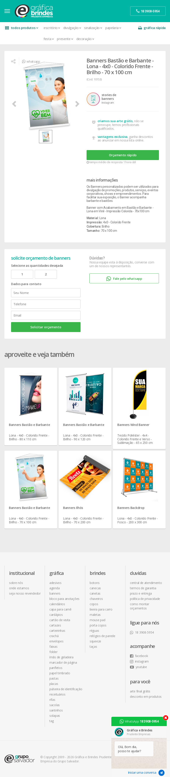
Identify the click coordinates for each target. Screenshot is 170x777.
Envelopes (56, 641)
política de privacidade (145, 599)
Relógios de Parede (102, 636)
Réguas (94, 630)
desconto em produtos (146, 696)
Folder (53, 652)
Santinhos (56, 710)
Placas (53, 684)
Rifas (52, 700)
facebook (139, 656)
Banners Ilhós (73, 508)
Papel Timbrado (59, 673)
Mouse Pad (97, 620)
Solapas (54, 715)
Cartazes (55, 625)
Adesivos (55, 583)
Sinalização (93, 27)
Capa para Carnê (60, 609)
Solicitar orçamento (45, 327)
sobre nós (16, 583)
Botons (94, 583)
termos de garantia (143, 588)
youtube (138, 667)
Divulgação (72, 27)
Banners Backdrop (130, 508)
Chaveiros (96, 599)
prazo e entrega (141, 593)
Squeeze (95, 641)
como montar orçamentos (139, 606)
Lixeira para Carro (101, 609)
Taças (93, 646)
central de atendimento (146, 583)
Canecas (95, 588)
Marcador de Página (63, 662)
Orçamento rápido (123, 155)
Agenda (54, 588)
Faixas (53, 646)
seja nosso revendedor (25, 593)
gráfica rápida (152, 27)
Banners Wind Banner (133, 425)
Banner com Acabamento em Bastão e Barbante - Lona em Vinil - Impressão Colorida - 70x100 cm (120, 209)
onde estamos (19, 588)
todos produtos (21, 27)
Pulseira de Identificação (65, 689)
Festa (49, 39)
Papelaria (113, 27)
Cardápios (56, 615)
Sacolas (54, 705)
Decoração (85, 39)
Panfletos (55, 668)
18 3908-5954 (142, 632)
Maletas (95, 615)
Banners (54, 593)
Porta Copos (98, 625)
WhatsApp (138, 721)
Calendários (57, 604)
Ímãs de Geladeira (61, 657)
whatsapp (31, 61)
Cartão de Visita (59, 620)
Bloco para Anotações (64, 599)
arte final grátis (140, 691)
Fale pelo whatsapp (124, 279)
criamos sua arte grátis (115, 121)
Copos (94, 604)
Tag (51, 721)
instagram (139, 661)
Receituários (57, 694)
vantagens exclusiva (113, 137)
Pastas (53, 678)
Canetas (95, 593)
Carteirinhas (57, 630)
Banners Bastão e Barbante (29, 425)
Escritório (52, 27)
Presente (65, 39)
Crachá (53, 636)
